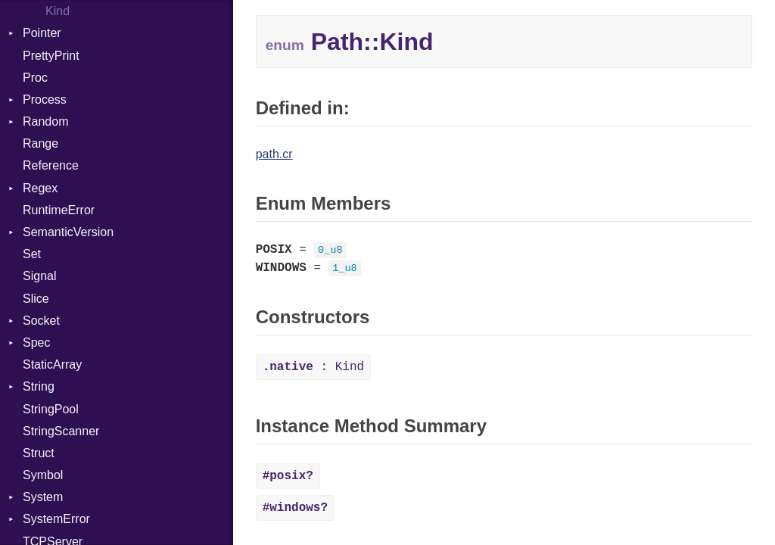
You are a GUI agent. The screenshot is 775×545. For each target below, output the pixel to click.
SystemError (56, 518)
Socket (41, 320)
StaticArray (52, 364)
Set (32, 254)
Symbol (43, 475)
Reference (51, 165)
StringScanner (61, 431)
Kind (57, 11)
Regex (40, 188)
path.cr (274, 154)
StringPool (51, 409)
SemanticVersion (68, 232)
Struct (38, 453)
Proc (35, 77)
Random (45, 121)
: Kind (313, 367)
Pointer (42, 32)
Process (45, 99)
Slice (36, 298)
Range (40, 143)
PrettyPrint (51, 55)
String (38, 386)
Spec (36, 342)
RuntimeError (59, 210)
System (43, 496)
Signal (39, 275)
